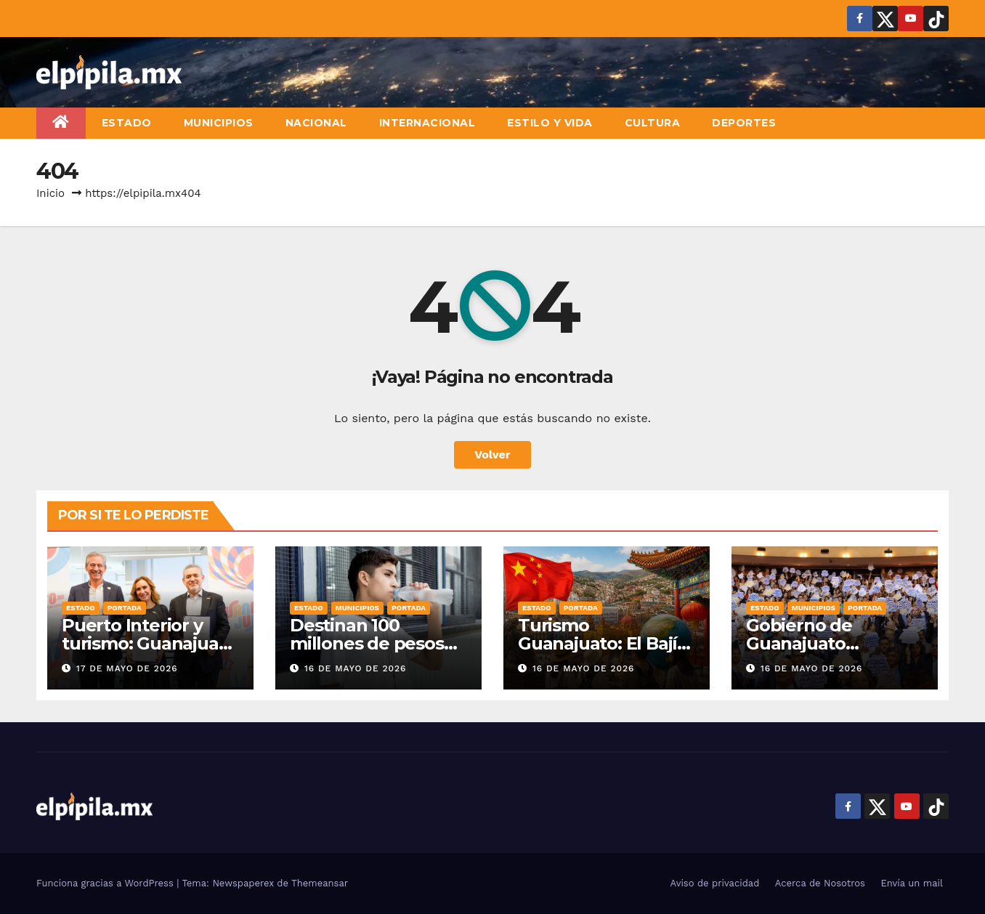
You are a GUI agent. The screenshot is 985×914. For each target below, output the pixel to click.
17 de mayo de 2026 (127, 668)
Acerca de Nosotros (820, 883)
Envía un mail (911, 883)
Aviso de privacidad (715, 883)
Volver (492, 454)
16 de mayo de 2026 (355, 668)
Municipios (219, 122)
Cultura (653, 122)
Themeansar (319, 883)
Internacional (427, 122)
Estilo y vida (550, 122)
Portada (125, 608)
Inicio (50, 193)
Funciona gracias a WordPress (106, 883)
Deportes (744, 122)
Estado (127, 122)
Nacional (316, 122)
